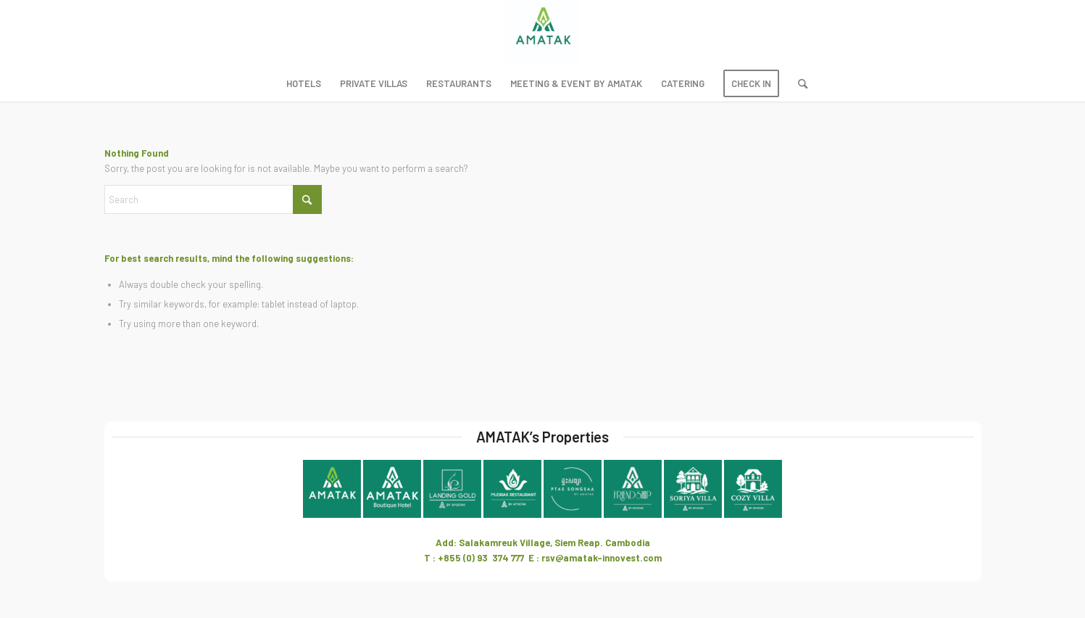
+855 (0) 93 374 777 (481, 558)
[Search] (798, 83)
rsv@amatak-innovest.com (601, 558)
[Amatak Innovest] (542, 32)
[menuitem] (304, 83)
